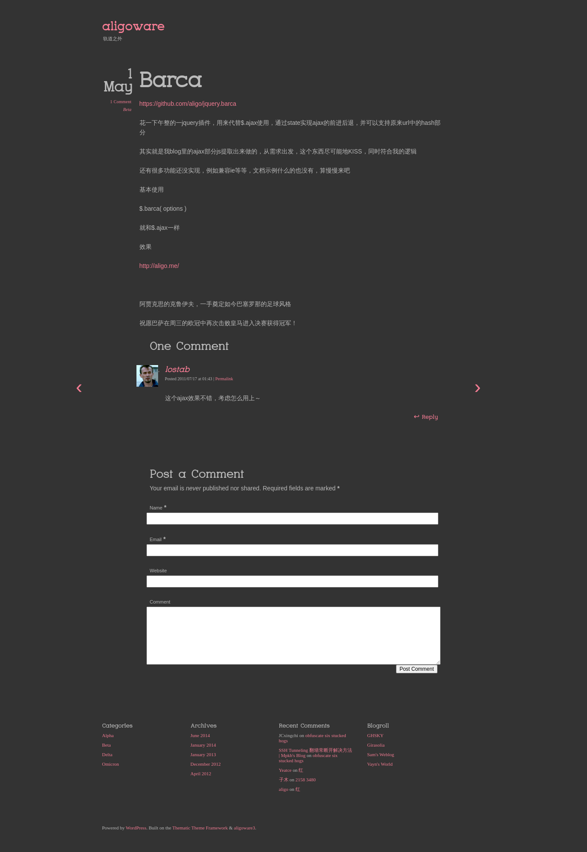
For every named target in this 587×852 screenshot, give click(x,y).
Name (156, 507)
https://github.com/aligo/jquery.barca (188, 103)
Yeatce (285, 770)
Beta (127, 109)
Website (158, 570)
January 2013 (203, 754)
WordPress (136, 827)
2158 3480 (305, 779)
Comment (160, 601)
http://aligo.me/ (159, 265)
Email (156, 539)
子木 (284, 779)
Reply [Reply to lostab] (430, 417)
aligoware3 (244, 827)
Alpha (108, 735)
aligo (284, 789)
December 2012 (206, 764)
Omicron (110, 764)
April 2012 (201, 773)
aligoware (133, 26)
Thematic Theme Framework (200, 827)
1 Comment (120, 101)
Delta (107, 754)
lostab (177, 369)
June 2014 (200, 735)
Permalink (224, 378)
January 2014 (203, 745)
